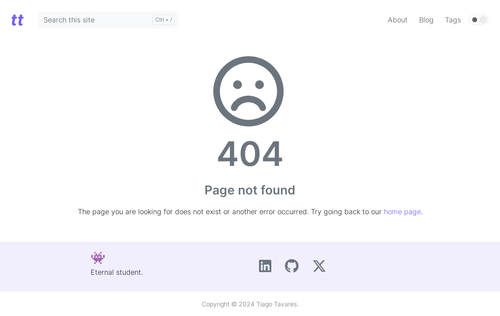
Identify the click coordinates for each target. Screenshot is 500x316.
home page (402, 211)
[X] (321, 268)
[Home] (17, 19)
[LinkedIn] (268, 268)
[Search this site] (108, 19)
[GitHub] (295, 268)
